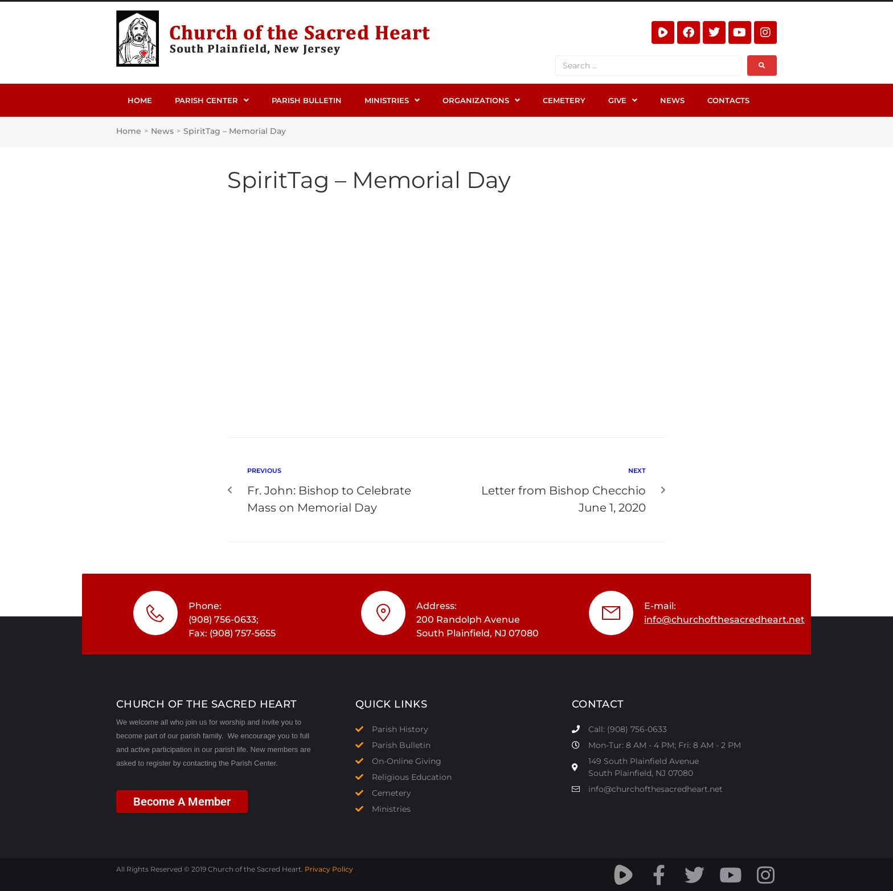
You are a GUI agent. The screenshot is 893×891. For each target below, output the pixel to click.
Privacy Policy (329, 869)
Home (128, 131)
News (162, 131)
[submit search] (762, 65)
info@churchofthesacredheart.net (724, 619)
